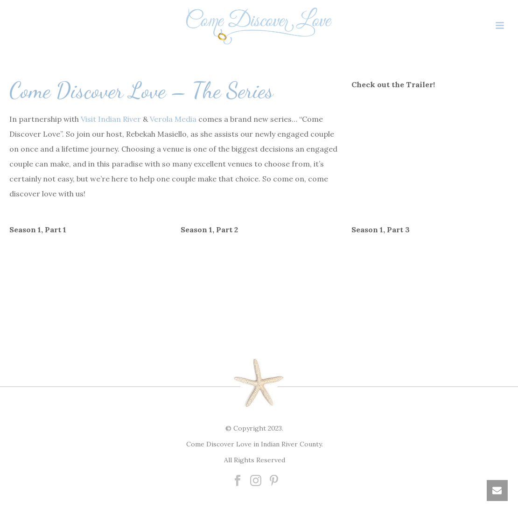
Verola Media (173, 119)
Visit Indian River (111, 119)
